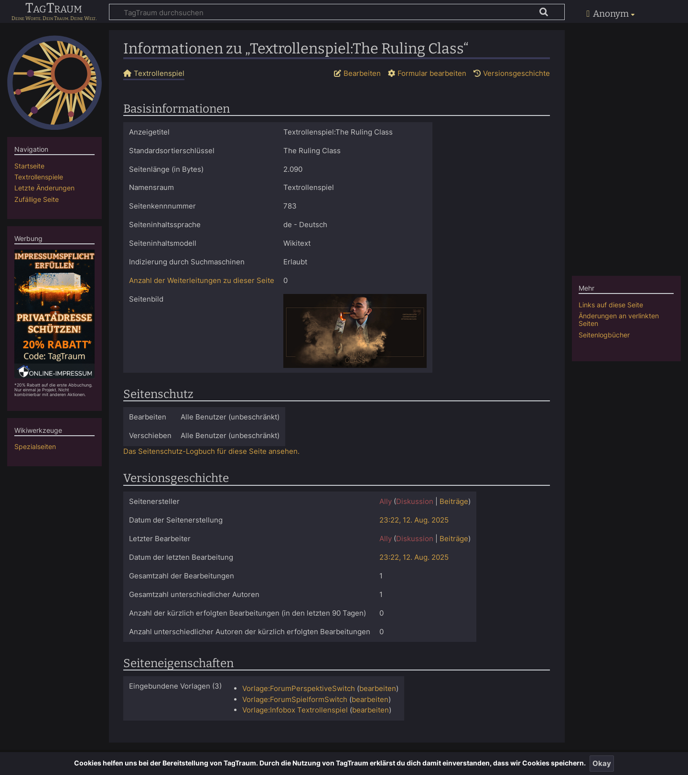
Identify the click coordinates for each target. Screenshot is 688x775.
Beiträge (454, 501)
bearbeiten (377, 688)
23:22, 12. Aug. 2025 (414, 519)
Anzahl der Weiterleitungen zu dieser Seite (201, 280)
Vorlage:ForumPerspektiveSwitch (298, 688)
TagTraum (53, 8)
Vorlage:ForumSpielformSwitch (294, 699)
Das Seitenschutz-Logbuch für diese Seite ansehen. (211, 451)
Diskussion (414, 501)
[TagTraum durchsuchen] (336, 12)
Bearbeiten (362, 73)
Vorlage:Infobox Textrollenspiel (295, 709)
